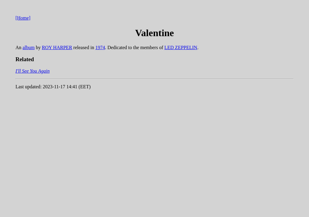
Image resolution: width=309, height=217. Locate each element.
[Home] (22, 17)
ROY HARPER (57, 47)
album (29, 47)
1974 (100, 47)
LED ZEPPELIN (180, 47)
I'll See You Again (32, 71)
